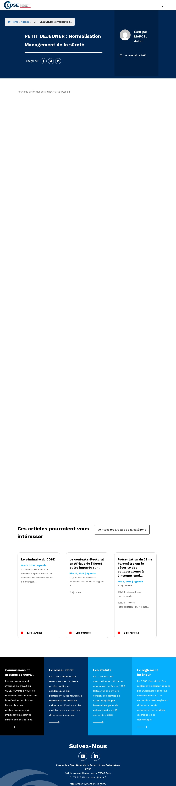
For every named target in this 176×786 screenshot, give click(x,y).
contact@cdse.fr (97, 777)
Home (13, 21)
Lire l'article (34, 632)
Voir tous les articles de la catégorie (121, 529)
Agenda (25, 21)
